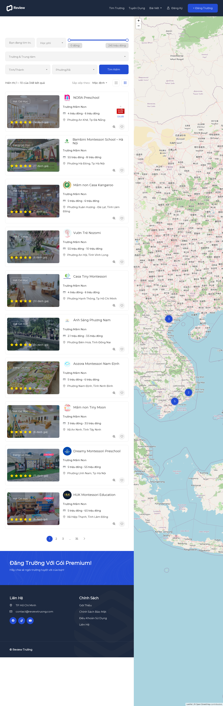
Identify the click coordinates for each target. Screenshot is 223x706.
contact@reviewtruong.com (34, 660)
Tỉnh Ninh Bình (103, 386)
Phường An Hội (77, 255)
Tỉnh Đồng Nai (101, 342)
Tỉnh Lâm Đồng (98, 516)
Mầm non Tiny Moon (89, 407)
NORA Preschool (86, 98)
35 (76, 538)
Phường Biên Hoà (79, 342)
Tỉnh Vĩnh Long (98, 255)
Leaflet (189, 704)
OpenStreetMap (203, 704)
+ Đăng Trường (203, 8)
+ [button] (138, 21)
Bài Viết (154, 8)
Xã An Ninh (74, 429)
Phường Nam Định (79, 386)
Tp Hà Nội (98, 163)
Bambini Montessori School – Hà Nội (98, 141)
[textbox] (51, 43)
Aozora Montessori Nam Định (96, 364)
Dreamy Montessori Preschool (97, 451)
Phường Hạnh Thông (81, 298)
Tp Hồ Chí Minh (106, 298)
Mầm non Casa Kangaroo (93, 185)
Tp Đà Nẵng (97, 119)
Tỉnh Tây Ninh (92, 429)
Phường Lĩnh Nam (79, 473)
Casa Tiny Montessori (90, 276)
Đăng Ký (175, 8)
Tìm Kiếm (113, 69)
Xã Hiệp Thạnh (77, 516)
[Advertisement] (111, 575)
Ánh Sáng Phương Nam (92, 320)
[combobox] (51, 42)
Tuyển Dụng (137, 8)
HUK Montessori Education (94, 495)
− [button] (138, 26)
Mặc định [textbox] (98, 82)
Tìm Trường (116, 8)
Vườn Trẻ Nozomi (87, 233)
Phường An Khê (77, 119)
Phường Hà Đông (78, 163)
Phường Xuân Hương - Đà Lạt (86, 207)
